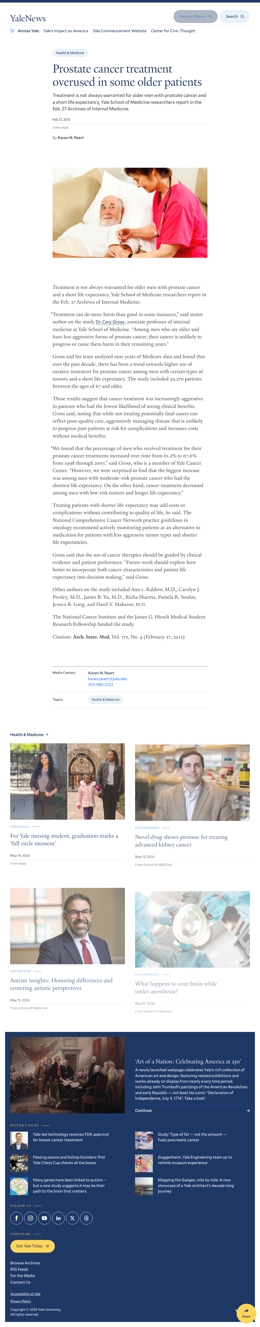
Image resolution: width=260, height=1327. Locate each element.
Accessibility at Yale (25, 1293)
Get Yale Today (32, 1246)
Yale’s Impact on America (65, 30)
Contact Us (20, 1282)
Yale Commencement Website (120, 30)
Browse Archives (25, 1263)
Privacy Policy (20, 1301)
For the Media (22, 1275)
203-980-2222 (100, 690)
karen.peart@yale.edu (107, 684)
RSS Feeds (19, 1269)
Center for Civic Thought (173, 30)
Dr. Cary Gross (110, 327)
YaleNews (28, 19)
